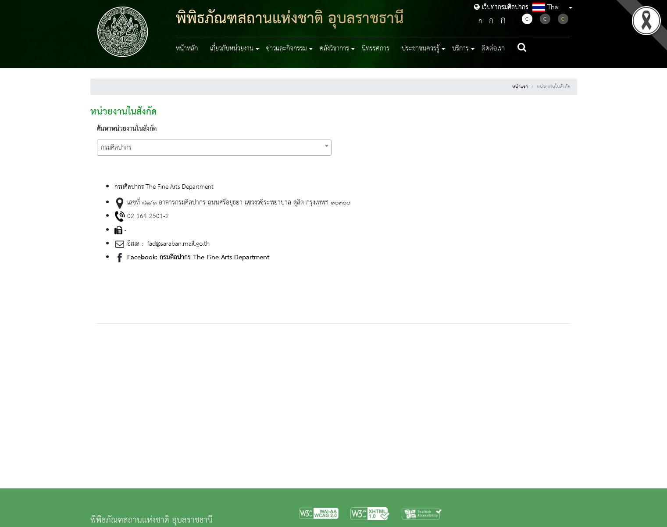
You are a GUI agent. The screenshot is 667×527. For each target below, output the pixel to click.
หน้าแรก (520, 87)
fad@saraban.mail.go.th (177, 244)
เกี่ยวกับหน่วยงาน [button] (231, 48)
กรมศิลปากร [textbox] (116, 148)
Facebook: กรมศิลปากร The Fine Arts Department (198, 257)
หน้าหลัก (187, 48)
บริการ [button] (460, 48)
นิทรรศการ (375, 48)
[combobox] (214, 148)
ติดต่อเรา (493, 48)
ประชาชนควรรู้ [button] (420, 48)
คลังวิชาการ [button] (334, 48)
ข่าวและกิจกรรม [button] (286, 48)
